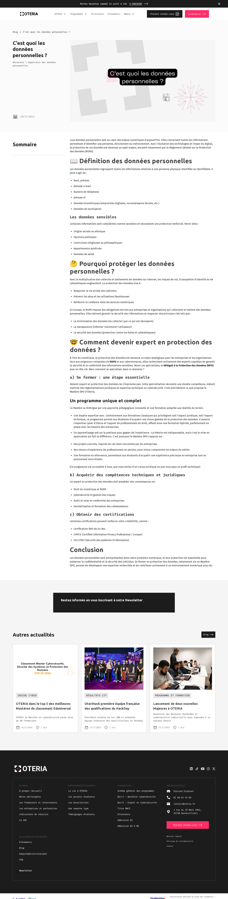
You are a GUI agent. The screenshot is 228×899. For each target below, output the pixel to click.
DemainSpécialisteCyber (33, 853)
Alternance (97, 13)
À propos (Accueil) (30, 790)
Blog (15, 32)
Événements (114, 13)
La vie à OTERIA (77, 790)
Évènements (25, 842)
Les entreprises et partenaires (38, 808)
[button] (219, 3)
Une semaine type (78, 808)
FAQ (21, 859)
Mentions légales (174, 836)
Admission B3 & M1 (128, 826)
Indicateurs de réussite (33, 814)
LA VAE (23, 820)
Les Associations (78, 802)
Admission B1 (125, 820)
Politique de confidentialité (180, 841)
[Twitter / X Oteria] (213, 768)
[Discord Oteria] (197, 769)
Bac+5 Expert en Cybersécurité (137, 802)
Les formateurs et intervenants (38, 802)
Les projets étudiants (81, 796)
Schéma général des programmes (135, 790)
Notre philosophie (30, 796)
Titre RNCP (123, 808)
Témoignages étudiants (81, 814)
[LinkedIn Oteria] (191, 769)
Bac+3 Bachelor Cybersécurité (136, 796)
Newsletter (25, 870)
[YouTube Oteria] (203, 769)
